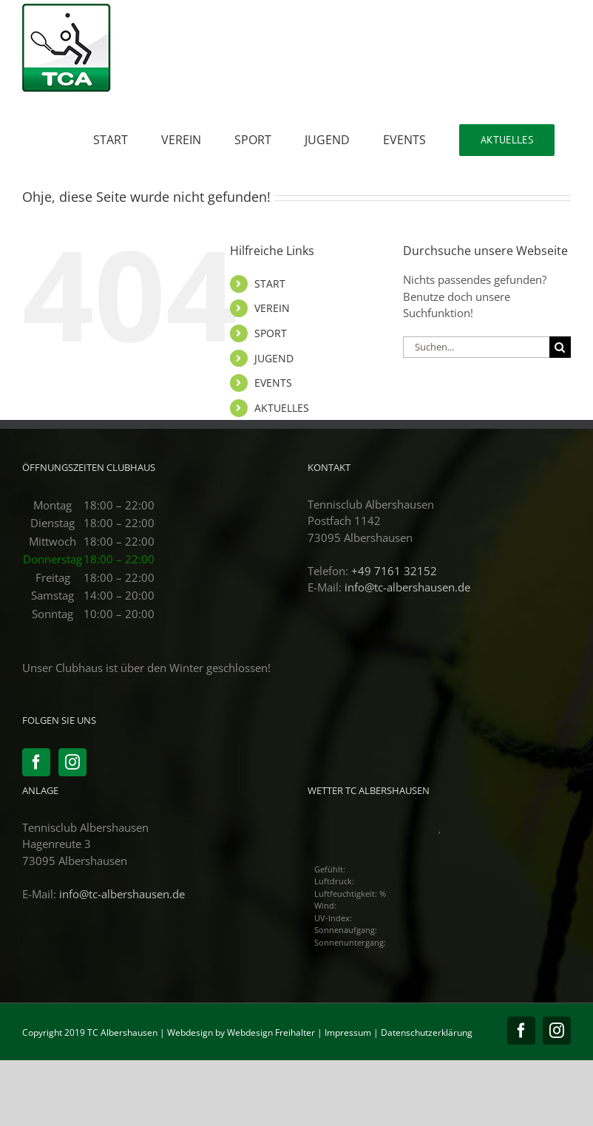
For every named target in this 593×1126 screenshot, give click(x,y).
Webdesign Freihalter (271, 1032)
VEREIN (272, 308)
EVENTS (273, 383)
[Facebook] (36, 762)
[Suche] (560, 347)
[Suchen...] (476, 347)
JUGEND (274, 358)
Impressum (348, 1032)
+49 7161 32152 (394, 570)
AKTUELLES (281, 408)
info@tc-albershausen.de (407, 587)
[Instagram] (72, 762)
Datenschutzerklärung (426, 1032)
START (269, 284)
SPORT (270, 333)
